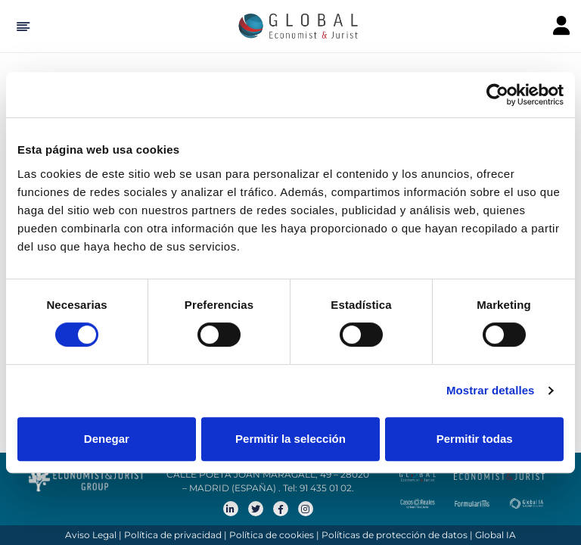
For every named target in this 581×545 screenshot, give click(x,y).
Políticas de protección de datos (395, 534)
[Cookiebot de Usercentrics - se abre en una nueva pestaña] (497, 94)
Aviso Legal (91, 534)
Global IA (495, 534)
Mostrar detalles (490, 390)
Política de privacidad (173, 534)
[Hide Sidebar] (21, 26)
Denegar (106, 438)
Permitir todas (475, 438)
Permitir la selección (290, 438)
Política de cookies (271, 534)
